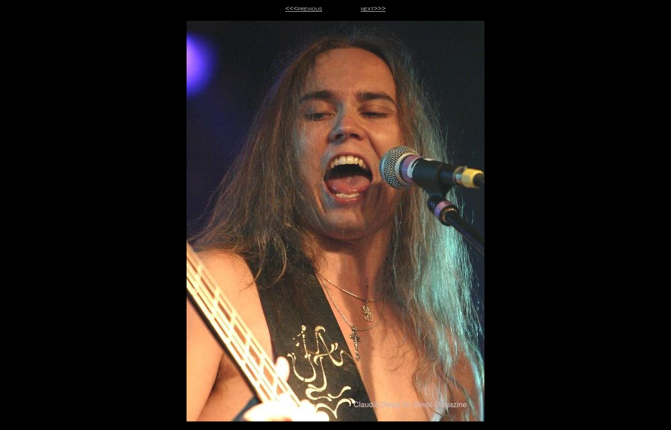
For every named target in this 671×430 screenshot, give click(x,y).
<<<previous (303, 8)
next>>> (373, 8)
